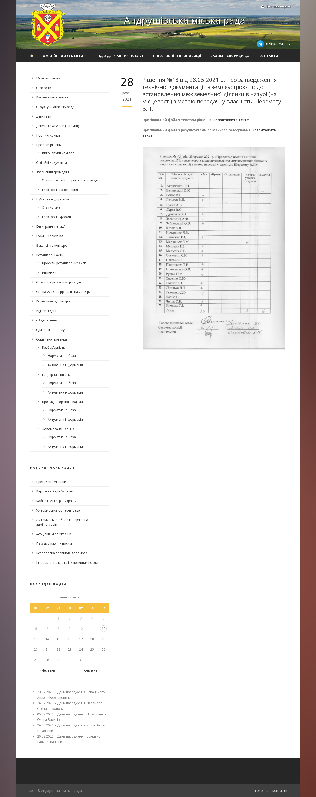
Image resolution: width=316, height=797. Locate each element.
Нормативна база (62, 355)
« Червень (47, 670)
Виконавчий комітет (52, 97)
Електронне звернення (60, 189)
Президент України (51, 481)
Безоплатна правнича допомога (61, 553)
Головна (261, 790)
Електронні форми (56, 217)
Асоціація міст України (53, 534)
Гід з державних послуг (120, 56)
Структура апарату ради (55, 107)
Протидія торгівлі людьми (62, 402)
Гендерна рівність (56, 374)
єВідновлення (47, 320)
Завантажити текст (231, 120)
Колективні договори (53, 301)
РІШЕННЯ (49, 272)
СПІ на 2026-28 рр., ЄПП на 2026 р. (63, 291)
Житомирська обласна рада (58, 510)
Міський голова (48, 78)
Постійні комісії (48, 135)
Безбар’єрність (53, 347)
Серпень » (92, 670)
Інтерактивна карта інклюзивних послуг (67, 562)
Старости (43, 87)
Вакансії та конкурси (52, 245)
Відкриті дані (46, 310)
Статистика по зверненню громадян (70, 180)
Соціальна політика (51, 339)
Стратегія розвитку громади (58, 282)
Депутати (43, 116)
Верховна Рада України (54, 491)
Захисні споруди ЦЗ (229, 56)
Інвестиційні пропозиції (177, 56)
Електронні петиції (50, 226)
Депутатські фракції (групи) (57, 126)
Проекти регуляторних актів (64, 263)
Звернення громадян (52, 172)
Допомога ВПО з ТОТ (59, 429)
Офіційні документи (63, 56)
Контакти (268, 56)
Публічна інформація (52, 199)
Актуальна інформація (65, 365)
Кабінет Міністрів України (56, 501)
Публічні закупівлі (50, 236)
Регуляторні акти (49, 255)
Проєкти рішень (48, 145)
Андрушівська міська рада (184, 19)
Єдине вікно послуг (51, 330)
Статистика (51, 207)
